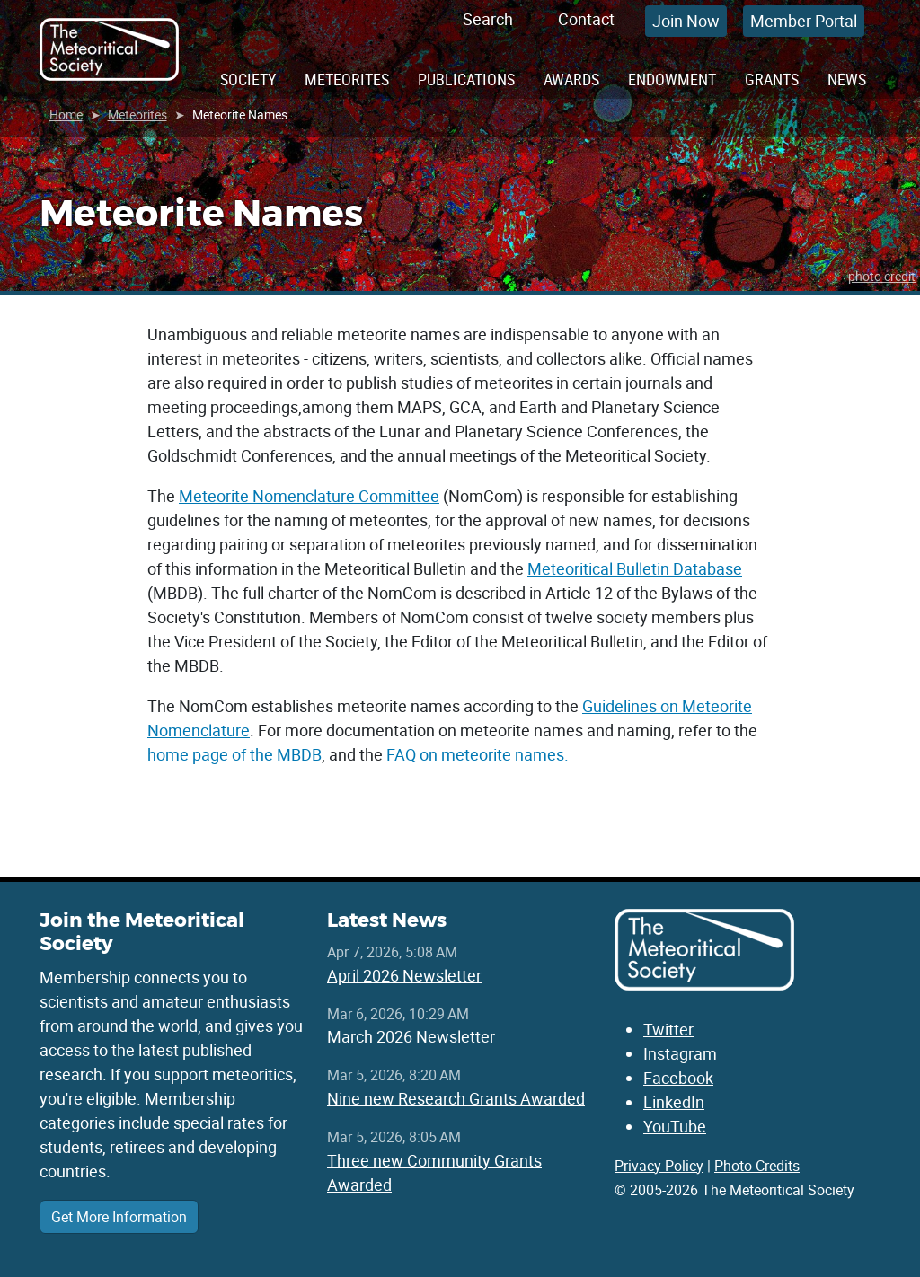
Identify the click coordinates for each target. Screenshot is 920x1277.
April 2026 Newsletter (404, 975)
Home (66, 114)
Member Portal (803, 20)
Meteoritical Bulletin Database (634, 568)
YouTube (674, 1126)
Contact (586, 19)
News (846, 79)
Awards (571, 79)
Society (248, 79)
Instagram (680, 1053)
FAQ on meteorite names (475, 754)
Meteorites (347, 79)
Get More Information (119, 1217)
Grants (772, 79)
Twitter (668, 1029)
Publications (466, 79)
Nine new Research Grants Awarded (456, 1098)
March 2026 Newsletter (411, 1036)
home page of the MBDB (234, 754)
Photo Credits (757, 1166)
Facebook (678, 1077)
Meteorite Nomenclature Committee (309, 495)
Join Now (686, 20)
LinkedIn (673, 1102)
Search (488, 19)
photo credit (882, 276)
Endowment (672, 79)
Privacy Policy (659, 1166)
